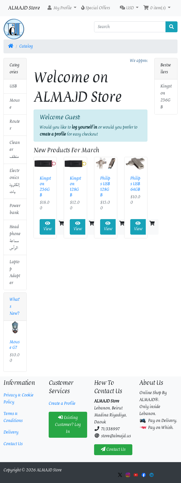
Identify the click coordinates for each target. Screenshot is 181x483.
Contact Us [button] (113, 449)
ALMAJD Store (24, 8)
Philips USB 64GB (135, 184)
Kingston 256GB (45, 187)
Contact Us (12, 443)
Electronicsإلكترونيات (15, 181)
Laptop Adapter (15, 272)
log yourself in (84, 127)
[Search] (130, 26)
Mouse (14, 104)
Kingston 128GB (75, 187)
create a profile (53, 134)
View (47, 227)
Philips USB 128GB (105, 187)
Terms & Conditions (12, 417)
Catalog (26, 46)
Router (15, 125)
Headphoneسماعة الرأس (15, 237)
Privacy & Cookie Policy (18, 399)
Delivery (10, 432)
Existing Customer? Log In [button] (68, 424)
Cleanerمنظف (15, 149)
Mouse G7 (14, 344)
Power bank (15, 209)
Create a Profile (62, 403)
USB (13, 86)
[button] (61, 8)
